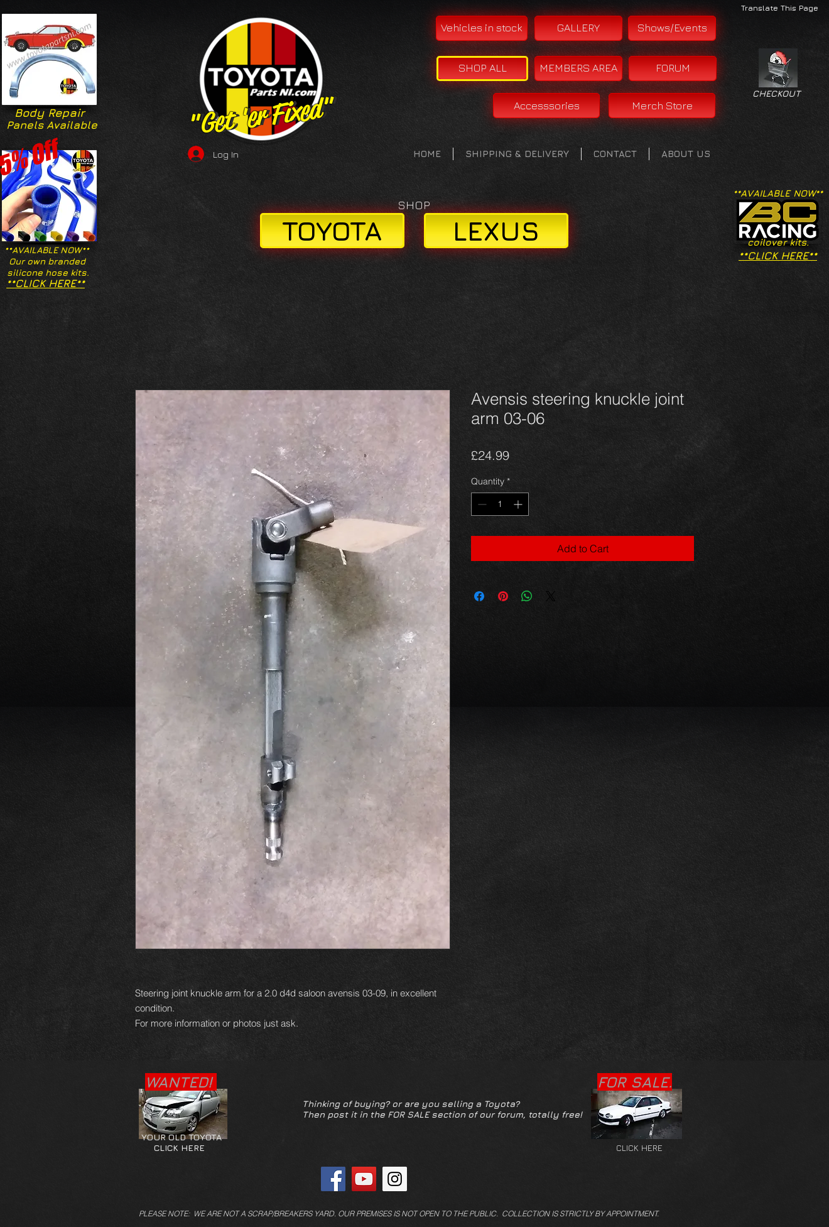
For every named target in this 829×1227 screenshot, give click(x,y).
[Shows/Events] (672, 28)
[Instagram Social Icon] (394, 1179)
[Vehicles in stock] (482, 28)
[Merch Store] (662, 105)
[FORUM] (673, 68)
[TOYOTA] (332, 230)
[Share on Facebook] (479, 596)
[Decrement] (481, 504)
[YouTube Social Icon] (364, 1179)
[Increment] (519, 504)
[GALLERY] (578, 28)
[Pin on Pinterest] (503, 596)
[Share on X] (550, 596)
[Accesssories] (546, 105)
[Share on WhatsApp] (526, 596)
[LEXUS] (496, 230)
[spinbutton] (500, 504)
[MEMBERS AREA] (578, 68)
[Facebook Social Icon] (333, 1179)
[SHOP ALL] (482, 68)
